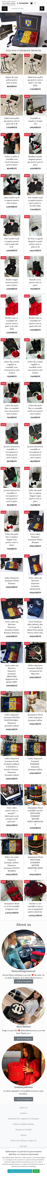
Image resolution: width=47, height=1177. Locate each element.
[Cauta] (42, 8)
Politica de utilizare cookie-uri (23, 1141)
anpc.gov (23, 1146)
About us (23, 1108)
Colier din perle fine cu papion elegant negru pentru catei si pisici (35, 496)
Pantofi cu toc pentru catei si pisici (35, 282)
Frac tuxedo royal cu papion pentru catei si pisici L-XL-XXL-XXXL (35, 202)
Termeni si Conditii (23, 1130)
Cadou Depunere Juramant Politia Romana (12, 580)
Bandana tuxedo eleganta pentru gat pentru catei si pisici (35, 161)
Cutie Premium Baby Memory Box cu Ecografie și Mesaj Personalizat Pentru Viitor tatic (35, 627)
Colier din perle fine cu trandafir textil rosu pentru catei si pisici (35, 410)
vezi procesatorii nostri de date (20, 1171)
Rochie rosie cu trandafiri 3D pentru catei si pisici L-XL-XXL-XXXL (11, 323)
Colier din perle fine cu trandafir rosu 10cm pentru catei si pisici (11, 410)
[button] (3, 29)
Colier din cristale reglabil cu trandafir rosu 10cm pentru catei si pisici (11, 367)
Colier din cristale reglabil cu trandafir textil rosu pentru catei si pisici (35, 367)
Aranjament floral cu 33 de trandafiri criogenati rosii (11, 906)
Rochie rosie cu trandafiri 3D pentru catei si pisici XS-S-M (35, 322)
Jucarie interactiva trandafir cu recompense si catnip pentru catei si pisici (12, 452)
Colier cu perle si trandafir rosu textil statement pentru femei (12, 161)
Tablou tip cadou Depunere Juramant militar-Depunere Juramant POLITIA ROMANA (12, 864)
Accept (36, 1171)
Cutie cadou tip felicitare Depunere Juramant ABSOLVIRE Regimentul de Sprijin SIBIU (11, 674)
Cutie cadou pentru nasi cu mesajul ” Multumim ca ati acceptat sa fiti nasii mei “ (12, 815)
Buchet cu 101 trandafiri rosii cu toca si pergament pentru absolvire (35, 908)
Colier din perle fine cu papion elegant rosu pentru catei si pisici (11, 539)
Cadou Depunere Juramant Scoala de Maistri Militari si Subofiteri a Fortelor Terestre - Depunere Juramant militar (11, 767)
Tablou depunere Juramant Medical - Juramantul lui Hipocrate (35, 670)
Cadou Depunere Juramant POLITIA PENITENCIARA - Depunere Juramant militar (12, 720)
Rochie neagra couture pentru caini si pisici (11, 282)
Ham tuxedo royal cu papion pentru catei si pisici (11, 200)
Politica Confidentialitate (23, 1124)
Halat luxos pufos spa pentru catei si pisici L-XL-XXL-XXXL (35, 81)
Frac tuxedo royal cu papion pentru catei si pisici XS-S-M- (11, 243)
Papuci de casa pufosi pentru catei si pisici (12, 80)
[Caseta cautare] (25, 8)
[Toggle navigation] (5, 8)
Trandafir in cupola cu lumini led (35, 121)
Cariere (23, 1135)
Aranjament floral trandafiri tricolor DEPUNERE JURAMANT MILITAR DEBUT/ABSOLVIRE (35, 816)
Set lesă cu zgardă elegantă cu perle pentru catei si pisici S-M (35, 243)
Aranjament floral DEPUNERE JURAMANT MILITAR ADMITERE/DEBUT (35, 864)
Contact (23, 1113)
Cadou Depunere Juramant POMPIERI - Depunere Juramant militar (35, 764)
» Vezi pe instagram (23, 981)
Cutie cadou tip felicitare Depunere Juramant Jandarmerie (35, 583)
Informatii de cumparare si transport (23, 1119)
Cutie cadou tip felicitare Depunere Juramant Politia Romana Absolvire (11, 627)
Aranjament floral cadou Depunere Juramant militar (35, 717)
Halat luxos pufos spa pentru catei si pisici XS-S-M (11, 121)
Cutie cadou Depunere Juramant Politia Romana (35, 538)
